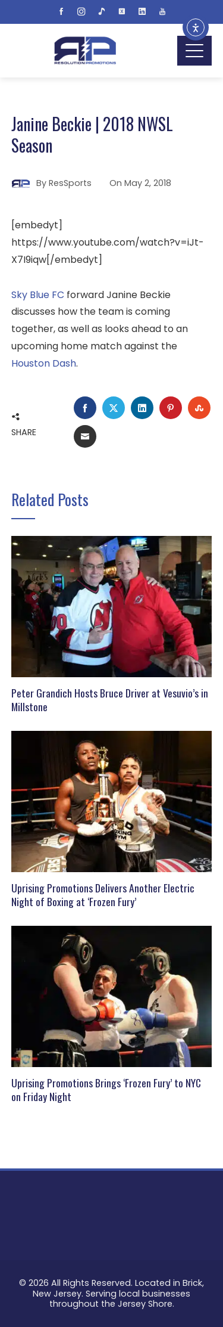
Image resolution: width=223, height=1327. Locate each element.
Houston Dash (43, 363)
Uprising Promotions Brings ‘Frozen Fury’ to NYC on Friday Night (106, 1089)
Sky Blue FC (37, 295)
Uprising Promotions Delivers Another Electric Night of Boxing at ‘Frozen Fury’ (102, 894)
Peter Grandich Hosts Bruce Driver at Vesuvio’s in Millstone (109, 699)
